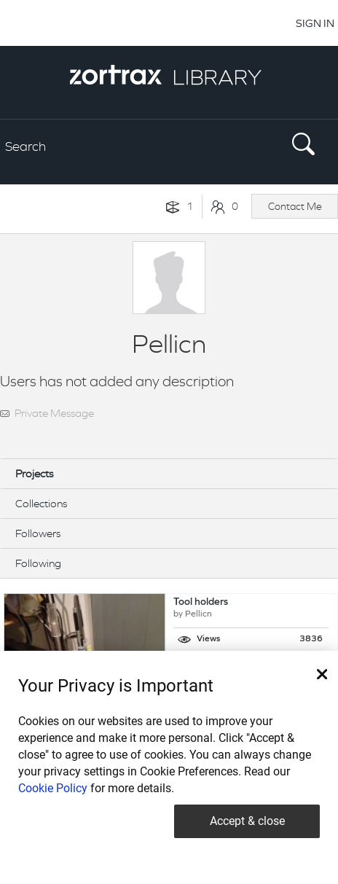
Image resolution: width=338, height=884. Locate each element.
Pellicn (198, 614)
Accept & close (247, 821)
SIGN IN (315, 23)
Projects (34, 473)
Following (38, 563)
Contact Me (295, 206)
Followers (37, 533)
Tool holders (200, 602)
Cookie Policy (52, 788)
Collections (41, 503)
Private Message (54, 413)
